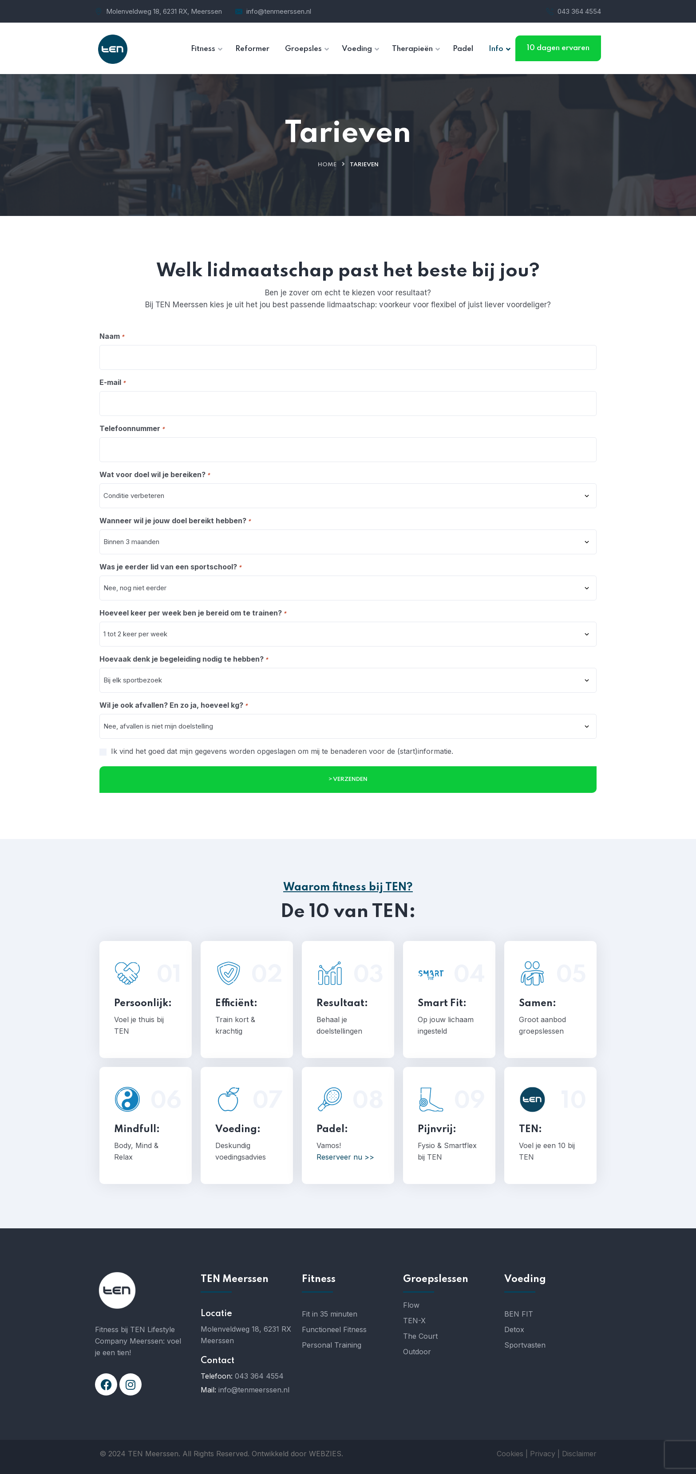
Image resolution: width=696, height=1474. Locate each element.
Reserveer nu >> (345, 1157)
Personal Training (331, 1345)
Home (327, 165)
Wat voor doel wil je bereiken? (154, 475)
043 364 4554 (579, 11)
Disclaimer (579, 1453)
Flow (411, 1305)
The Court (420, 1336)
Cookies (510, 1453)
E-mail (112, 383)
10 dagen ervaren (558, 48)
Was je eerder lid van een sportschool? (170, 567)
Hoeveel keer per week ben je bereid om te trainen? (192, 613)
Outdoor (417, 1351)
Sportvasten (525, 1345)
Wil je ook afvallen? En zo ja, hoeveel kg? (173, 705)
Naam (111, 336)
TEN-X (414, 1320)
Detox (514, 1329)
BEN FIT (518, 1313)
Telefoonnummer (132, 429)
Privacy (542, 1453)
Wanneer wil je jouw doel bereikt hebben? (175, 521)
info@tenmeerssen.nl (278, 11)
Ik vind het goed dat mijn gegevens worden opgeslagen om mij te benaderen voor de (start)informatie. (282, 751)
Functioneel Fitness (334, 1329)
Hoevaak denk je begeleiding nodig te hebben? (183, 659)
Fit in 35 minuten (329, 1313)
